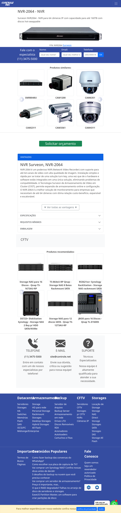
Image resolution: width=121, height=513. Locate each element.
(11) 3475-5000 (27, 59)
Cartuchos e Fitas (64, 437)
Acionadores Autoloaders (61, 433)
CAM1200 (60, 97)
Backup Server (62, 410)
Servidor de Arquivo (61, 406)
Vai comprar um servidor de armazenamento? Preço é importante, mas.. (56, 483)
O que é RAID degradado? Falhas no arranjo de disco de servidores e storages (56, 489)
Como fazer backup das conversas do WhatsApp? (51, 459)
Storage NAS (96, 412)
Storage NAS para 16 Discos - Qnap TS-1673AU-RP (31, 285)
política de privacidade (87, 509)
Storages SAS (96, 433)
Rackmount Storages (38, 416)
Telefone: (88, 49)
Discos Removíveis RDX (64, 426)
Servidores (22, 404)
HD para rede (39, 407)
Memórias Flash (22, 419)
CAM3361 (60, 127)
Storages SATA (96, 426)
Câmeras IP (83, 420)
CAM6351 (90, 97)
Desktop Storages (41, 420)
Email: (64, 49)
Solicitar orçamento (60, 143)
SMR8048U (31, 97)
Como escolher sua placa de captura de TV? (55, 464)
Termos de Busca (22, 459)
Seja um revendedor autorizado (90, 469)
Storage (36, 404)
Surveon (67, 45)
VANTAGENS (26, 157)
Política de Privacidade (90, 478)
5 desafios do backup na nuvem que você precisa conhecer (53, 476)
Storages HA (21, 409)
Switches (21, 414)
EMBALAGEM (26, 228)
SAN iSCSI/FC (21, 426)
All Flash (36, 427)
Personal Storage (41, 410)
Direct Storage (96, 419)
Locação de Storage (98, 406)
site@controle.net (60, 356)
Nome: (42, 49)
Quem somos (91, 462)
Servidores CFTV (82, 406)
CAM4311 (90, 127)
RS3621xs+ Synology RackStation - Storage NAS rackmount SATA (90, 285)
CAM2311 (31, 127)
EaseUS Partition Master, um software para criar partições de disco (54, 496)
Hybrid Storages (40, 424)
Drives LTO (60, 420)
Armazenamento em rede (63, 416)
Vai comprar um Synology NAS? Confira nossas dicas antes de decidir (56, 469)
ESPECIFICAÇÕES (28, 215)
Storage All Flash (97, 439)
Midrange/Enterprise (23, 431)
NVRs (79, 417)
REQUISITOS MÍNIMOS (30, 222)
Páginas (21, 464)
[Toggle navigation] (116, 3)
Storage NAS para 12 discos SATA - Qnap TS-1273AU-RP (60, 322)
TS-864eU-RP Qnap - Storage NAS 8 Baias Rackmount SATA (60, 285)
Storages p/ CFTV (81, 412)
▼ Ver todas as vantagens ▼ (60, 207)
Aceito (101, 509)
